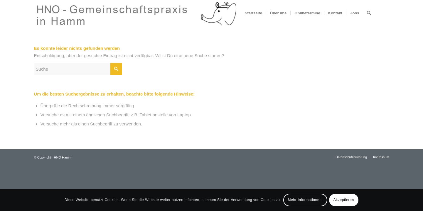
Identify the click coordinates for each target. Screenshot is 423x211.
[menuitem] (253, 13)
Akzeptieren (343, 200)
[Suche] (369, 13)
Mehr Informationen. (305, 200)
